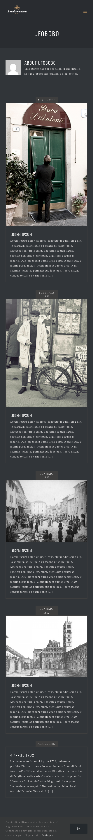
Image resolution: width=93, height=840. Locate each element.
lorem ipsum (21, 685)
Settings (47, 835)
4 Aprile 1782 (22, 755)
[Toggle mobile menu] (85, 11)
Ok (78, 829)
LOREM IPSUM (21, 234)
